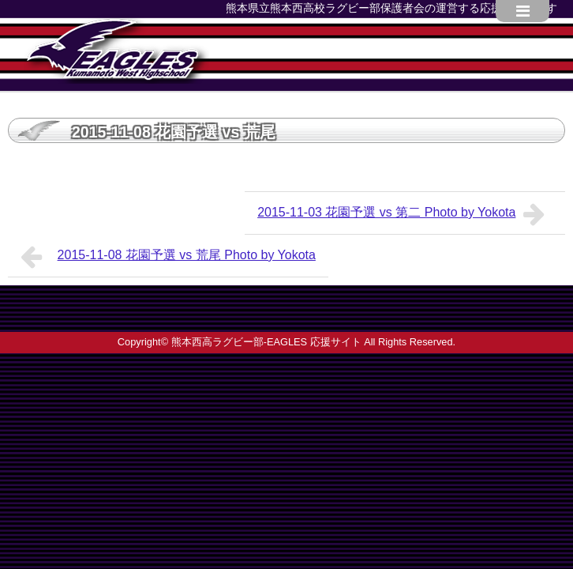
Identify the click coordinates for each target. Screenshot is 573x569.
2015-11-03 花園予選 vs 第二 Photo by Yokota (404, 214)
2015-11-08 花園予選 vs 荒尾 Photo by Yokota (168, 256)
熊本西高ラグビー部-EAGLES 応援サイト (266, 342)
